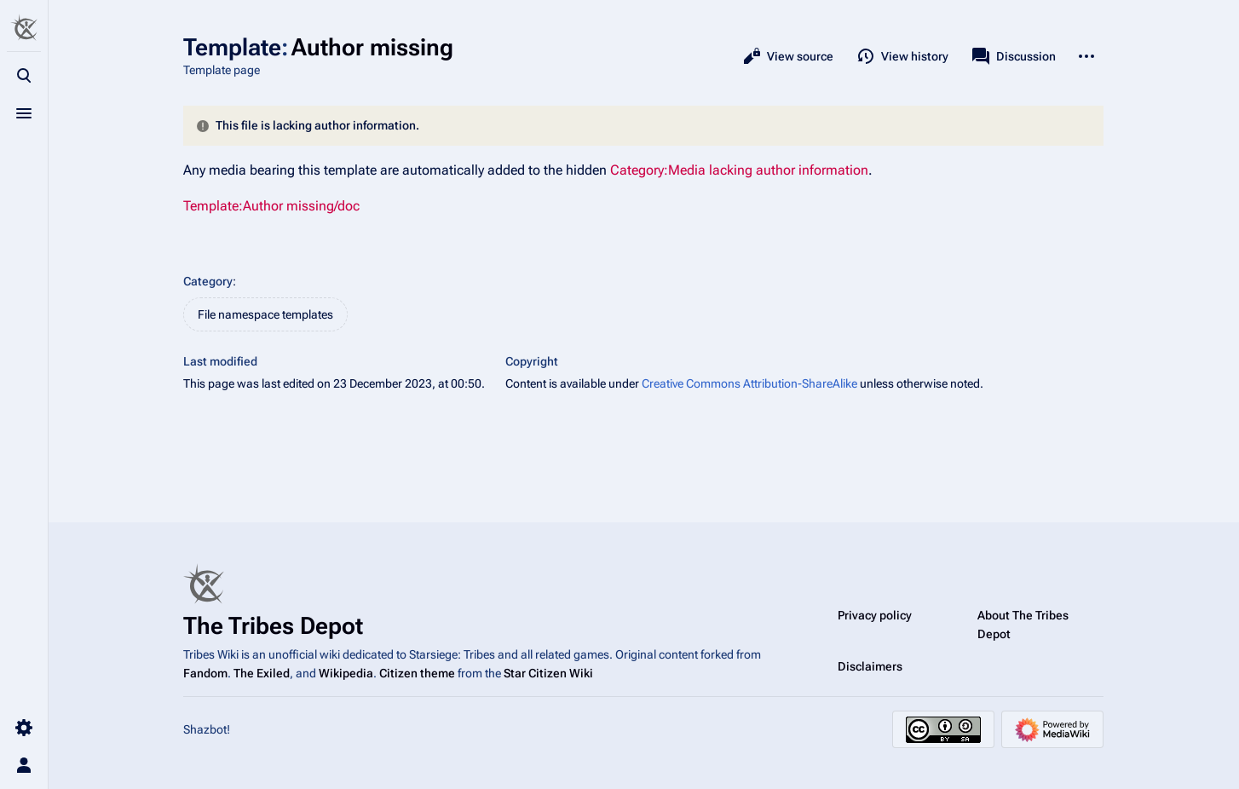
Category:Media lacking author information (739, 170)
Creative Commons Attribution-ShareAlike (749, 383)
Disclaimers (870, 666)
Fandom (205, 673)
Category (208, 281)
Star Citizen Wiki (548, 673)
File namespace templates (265, 314)
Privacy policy (875, 615)
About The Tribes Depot (1023, 624)
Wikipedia (346, 673)
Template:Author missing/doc (271, 206)
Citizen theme (417, 673)
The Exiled (261, 673)
